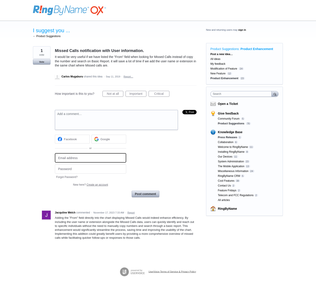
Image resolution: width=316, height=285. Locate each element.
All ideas (215, 59)
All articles (224, 200)
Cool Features (226, 180)
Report (131, 212)
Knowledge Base (230, 132)
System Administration (231, 161)
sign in (242, 30)
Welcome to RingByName (233, 147)
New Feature (218, 73)
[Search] (274, 94)
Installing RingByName (231, 151)
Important (137, 94)
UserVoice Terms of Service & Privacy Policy (172, 271)
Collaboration (225, 142)
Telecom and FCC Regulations (236, 195)
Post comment (145, 194)
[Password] (90, 169)
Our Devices (225, 156)
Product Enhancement (257, 49)
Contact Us (224, 185)
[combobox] (242, 93)
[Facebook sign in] (72, 139)
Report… (128, 76)
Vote (41, 62)
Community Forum (229, 118)
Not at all (115, 94)
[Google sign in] (109, 139)
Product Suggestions (224, 49)
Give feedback (228, 113)
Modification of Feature (223, 68)
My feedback (217, 63)
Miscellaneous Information (233, 171)
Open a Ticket (228, 104)
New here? (90, 184)
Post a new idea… (221, 54)
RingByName (227, 208)
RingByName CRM (229, 175)
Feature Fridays (227, 190)
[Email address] (90, 158)
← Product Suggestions (47, 36)
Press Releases (227, 137)
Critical (161, 94)
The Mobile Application (231, 166)
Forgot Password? (66, 177)
